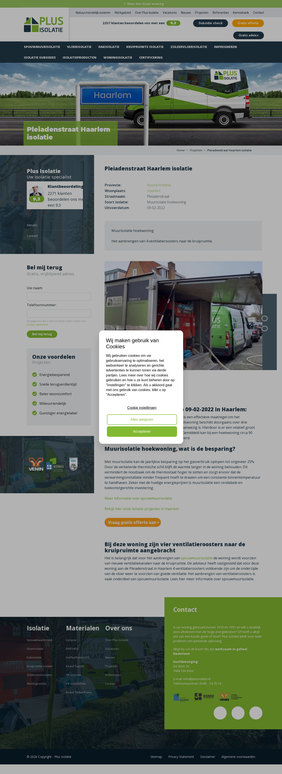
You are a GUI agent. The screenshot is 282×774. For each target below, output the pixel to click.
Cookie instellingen (141, 408)
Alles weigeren (141, 419)
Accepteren (142, 431)
